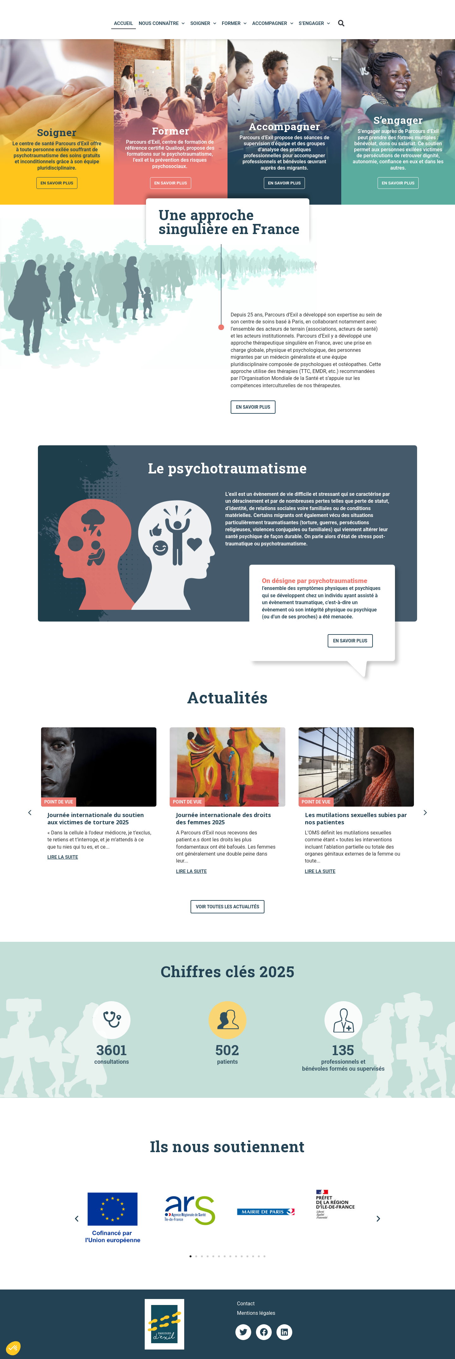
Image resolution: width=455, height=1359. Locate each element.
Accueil (122, 22)
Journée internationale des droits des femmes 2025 (223, 818)
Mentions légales (256, 1313)
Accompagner (271, 22)
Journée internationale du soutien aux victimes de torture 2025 (95, 818)
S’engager (313, 22)
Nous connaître (161, 22)
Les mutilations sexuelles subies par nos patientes (356, 818)
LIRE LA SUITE (62, 857)
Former (233, 22)
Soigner (202, 22)
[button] (340, 22)
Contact (246, 1304)
